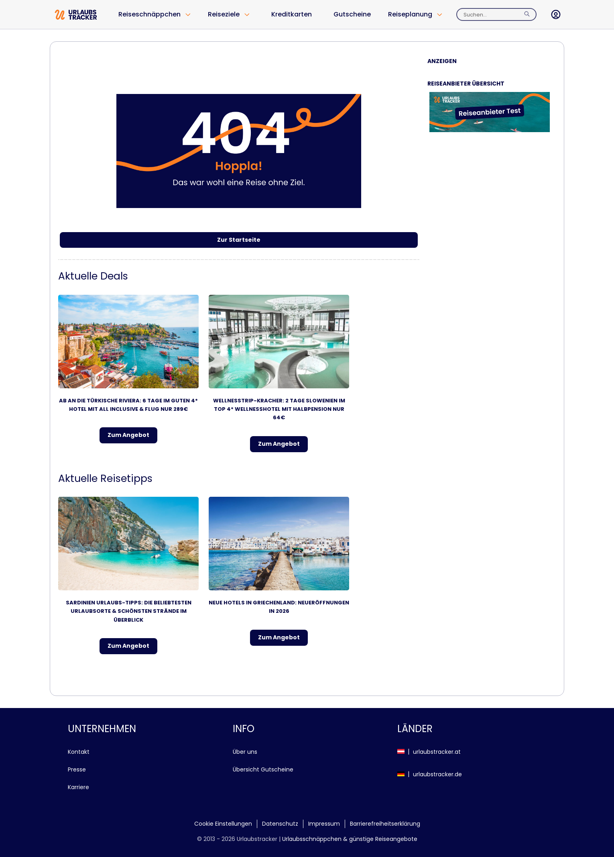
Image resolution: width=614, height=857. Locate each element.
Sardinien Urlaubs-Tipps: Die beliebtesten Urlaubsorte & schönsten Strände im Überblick (128, 611)
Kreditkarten (291, 14)
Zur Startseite (238, 240)
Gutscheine (352, 14)
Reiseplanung (410, 14)
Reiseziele (224, 14)
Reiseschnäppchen (149, 14)
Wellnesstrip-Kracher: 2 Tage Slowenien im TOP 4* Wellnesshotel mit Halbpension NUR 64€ (279, 409)
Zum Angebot (128, 435)
